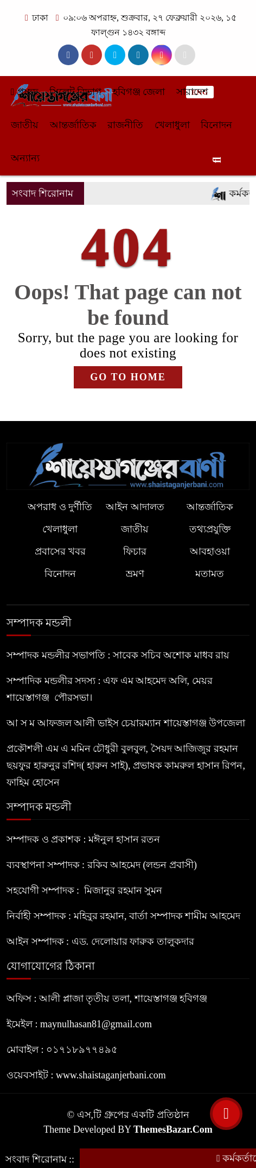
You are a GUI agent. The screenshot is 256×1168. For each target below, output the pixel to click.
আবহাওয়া (210, 551)
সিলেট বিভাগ (75, 91)
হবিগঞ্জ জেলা (139, 91)
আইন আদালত (135, 506)
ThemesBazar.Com (173, 1129)
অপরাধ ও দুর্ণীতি (60, 506)
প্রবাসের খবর (60, 551)
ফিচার (134, 551)
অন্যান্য (25, 158)
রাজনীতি (125, 125)
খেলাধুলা (172, 125)
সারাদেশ (192, 91)
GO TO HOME (127, 377)
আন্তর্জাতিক (73, 125)
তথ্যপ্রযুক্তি (210, 529)
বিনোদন (216, 125)
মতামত (209, 573)
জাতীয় (25, 125)
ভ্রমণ (135, 573)
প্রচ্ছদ (24, 91)
